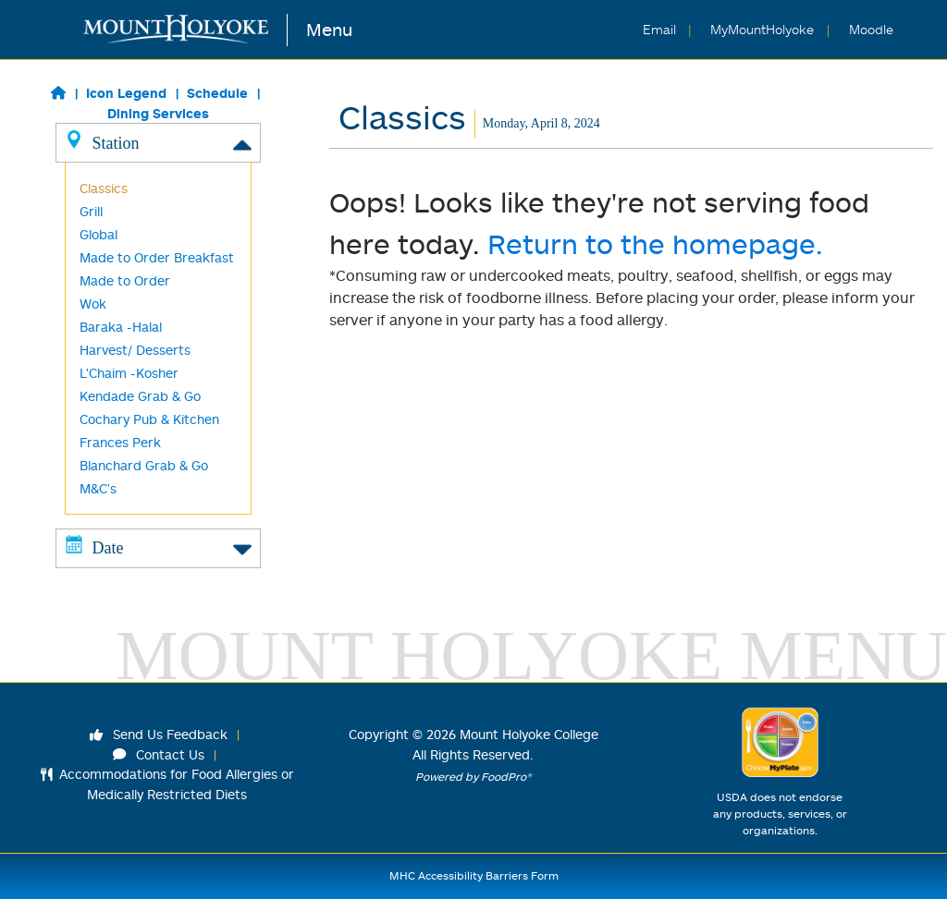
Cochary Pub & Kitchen (149, 419)
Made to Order (125, 280)
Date (158, 547)
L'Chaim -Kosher (129, 373)
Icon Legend (126, 93)
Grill (91, 211)
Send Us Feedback (159, 734)
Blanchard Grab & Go (144, 465)
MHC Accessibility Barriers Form (474, 875)
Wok (93, 303)
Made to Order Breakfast (157, 257)
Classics (104, 188)
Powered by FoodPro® (473, 777)
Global (98, 234)
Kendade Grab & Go (140, 396)
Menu (329, 29)
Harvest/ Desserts (135, 350)
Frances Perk (120, 442)
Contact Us (159, 754)
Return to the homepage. (655, 243)
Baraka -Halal (121, 326)
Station (158, 142)
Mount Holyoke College (529, 734)
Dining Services (158, 113)
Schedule (217, 93)
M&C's (98, 488)
